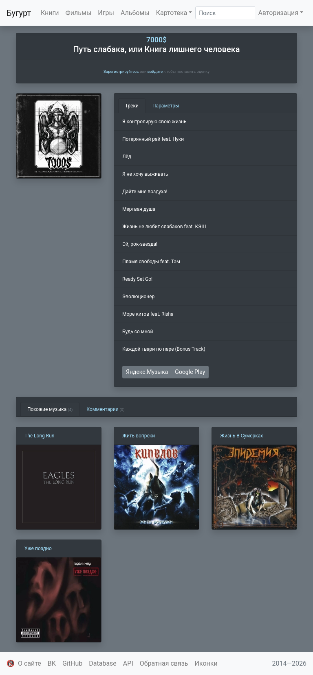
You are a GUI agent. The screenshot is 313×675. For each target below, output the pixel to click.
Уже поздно (38, 548)
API (128, 663)
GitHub (72, 663)
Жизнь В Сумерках (241, 436)
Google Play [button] (190, 372)
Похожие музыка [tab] (50, 409)
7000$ (156, 40)
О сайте (29, 663)
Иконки (206, 663)
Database (103, 663)
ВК (52, 663)
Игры (106, 13)
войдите (155, 71)
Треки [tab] (132, 106)
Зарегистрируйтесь (121, 71)
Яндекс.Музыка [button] (147, 372)
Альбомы (135, 13)
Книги (50, 13)
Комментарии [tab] (105, 409)
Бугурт (19, 13)
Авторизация (278, 13)
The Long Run (39, 436)
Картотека (171, 13)
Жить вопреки (138, 436)
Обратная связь (164, 663)
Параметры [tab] (165, 106)
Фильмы (79, 13)
